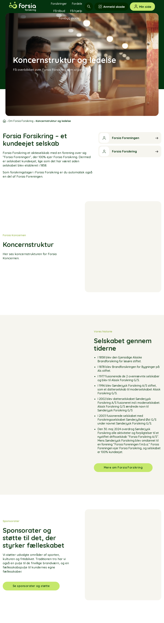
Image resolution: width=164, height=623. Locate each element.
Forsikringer (59, 3)
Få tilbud (59, 11)
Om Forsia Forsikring (20, 121)
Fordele (77, 3)
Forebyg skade (69, 18)
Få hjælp (76, 11)
